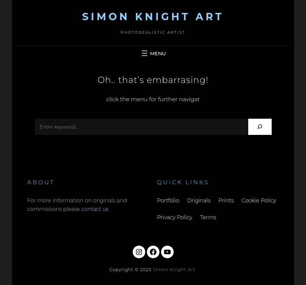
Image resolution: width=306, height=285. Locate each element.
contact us (95, 209)
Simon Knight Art (153, 17)
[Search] (260, 127)
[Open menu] (153, 53)
